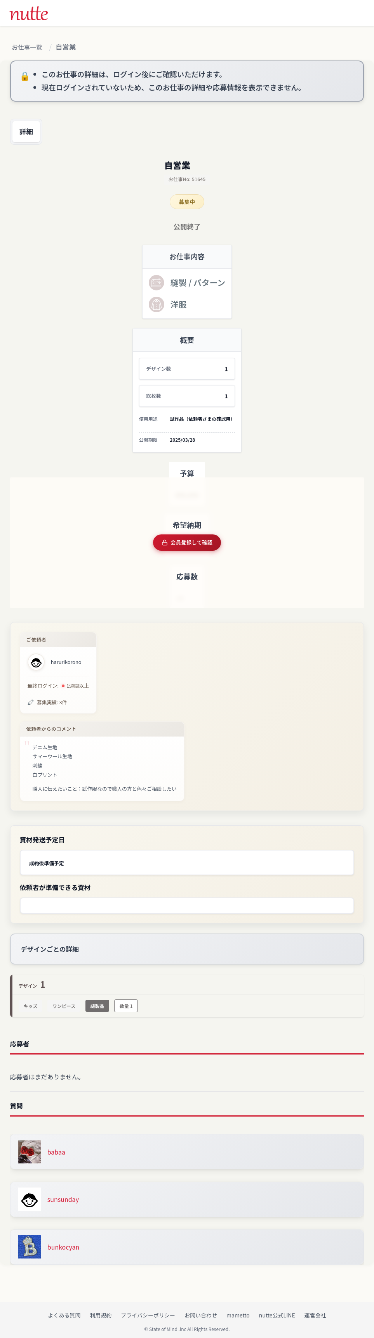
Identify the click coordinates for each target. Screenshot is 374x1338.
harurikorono (66, 662)
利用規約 (100, 1311)
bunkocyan (63, 1243)
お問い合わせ (200, 1311)
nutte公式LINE (277, 1311)
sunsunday (63, 1195)
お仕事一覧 (29, 47)
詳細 (30, 134)
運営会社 (315, 1311)
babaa (56, 1148)
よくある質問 (64, 1311)
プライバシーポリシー (148, 1311)
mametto (238, 1311)
